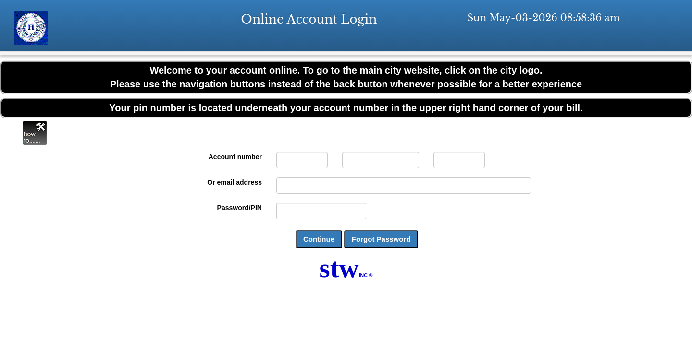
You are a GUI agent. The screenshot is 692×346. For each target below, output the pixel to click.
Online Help (35, 133)
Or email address (234, 182)
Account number (235, 157)
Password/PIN (239, 207)
